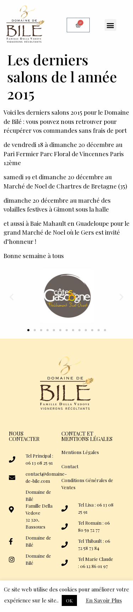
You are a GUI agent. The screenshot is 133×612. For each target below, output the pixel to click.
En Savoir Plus (104, 600)
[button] (110, 25)
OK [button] (69, 600)
